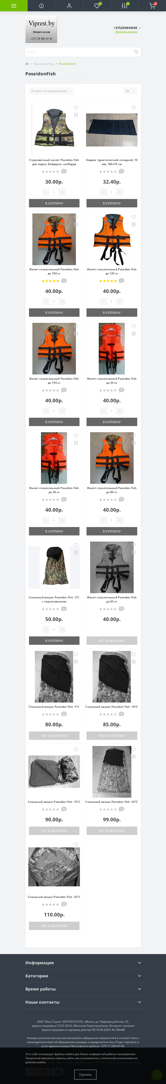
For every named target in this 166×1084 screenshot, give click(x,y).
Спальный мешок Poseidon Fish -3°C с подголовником (54, 599)
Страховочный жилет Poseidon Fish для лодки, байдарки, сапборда (54, 162)
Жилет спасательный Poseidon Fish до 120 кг (112, 271)
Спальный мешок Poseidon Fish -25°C (54, 897)
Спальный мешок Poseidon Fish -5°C (54, 707)
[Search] (136, 52)
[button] (69, 5)
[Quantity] (53, 192)
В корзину (54, 203)
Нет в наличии (112, 640)
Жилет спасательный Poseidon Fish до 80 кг (112, 490)
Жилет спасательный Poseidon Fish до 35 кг (112, 381)
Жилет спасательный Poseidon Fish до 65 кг (112, 599)
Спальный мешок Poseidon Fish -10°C (111, 707)
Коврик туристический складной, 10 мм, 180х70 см (112, 162)
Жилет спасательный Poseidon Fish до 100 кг (54, 271)
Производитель (43, 64)
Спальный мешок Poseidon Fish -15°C (54, 802)
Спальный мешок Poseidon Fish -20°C (111, 802)
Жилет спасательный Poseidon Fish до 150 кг (54, 381)
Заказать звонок (126, 32)
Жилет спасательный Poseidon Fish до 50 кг (54, 490)
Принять (85, 1074)
